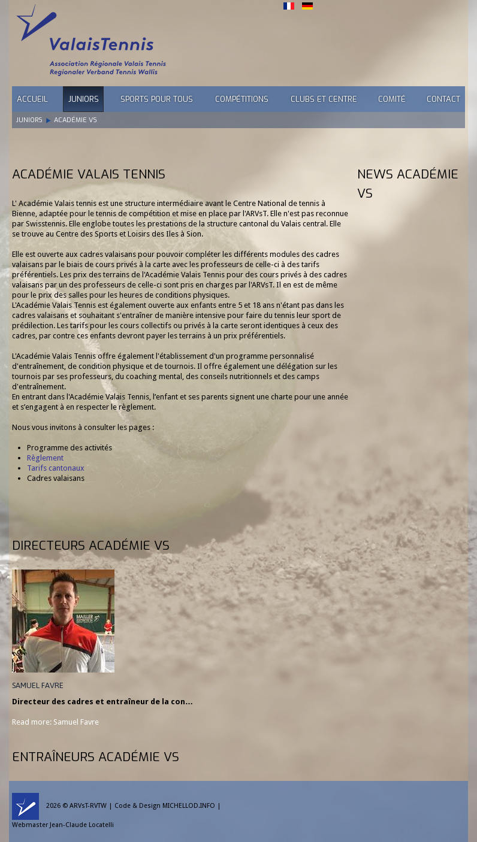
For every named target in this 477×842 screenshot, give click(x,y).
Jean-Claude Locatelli (82, 825)
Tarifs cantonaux (55, 468)
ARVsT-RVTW (88, 806)
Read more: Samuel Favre (55, 721)
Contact (443, 99)
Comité (392, 99)
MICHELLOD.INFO (188, 806)
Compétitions (241, 99)
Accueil (32, 99)
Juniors (83, 99)
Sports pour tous (156, 99)
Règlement (45, 457)
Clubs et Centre (324, 99)
